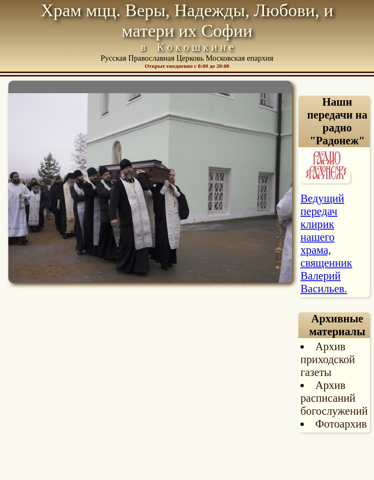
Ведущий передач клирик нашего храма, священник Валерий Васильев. (326, 243)
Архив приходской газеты (327, 359)
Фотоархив (341, 424)
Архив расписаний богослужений (334, 398)
